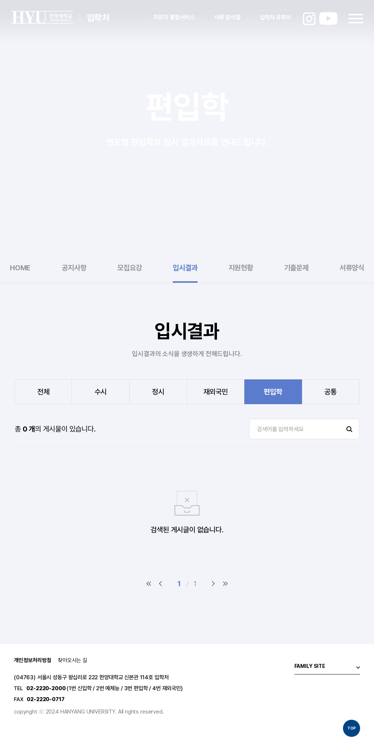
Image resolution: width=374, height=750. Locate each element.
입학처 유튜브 (275, 17)
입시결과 (185, 268)
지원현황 (241, 268)
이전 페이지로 (161, 583)
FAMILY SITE (309, 666)
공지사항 (74, 268)
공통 (330, 391)
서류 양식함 (227, 17)
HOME (20, 268)
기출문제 (296, 268)
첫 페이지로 (149, 583)
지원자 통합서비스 (174, 17)
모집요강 (129, 268)
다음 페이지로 (213, 583)
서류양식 (352, 268)
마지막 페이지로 (225, 583)
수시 (101, 391)
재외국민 (215, 391)
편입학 (273, 391)
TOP (351, 728)
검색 (349, 429)
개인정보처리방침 (32, 660)
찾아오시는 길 (72, 660)
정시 (158, 391)
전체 (43, 391)
